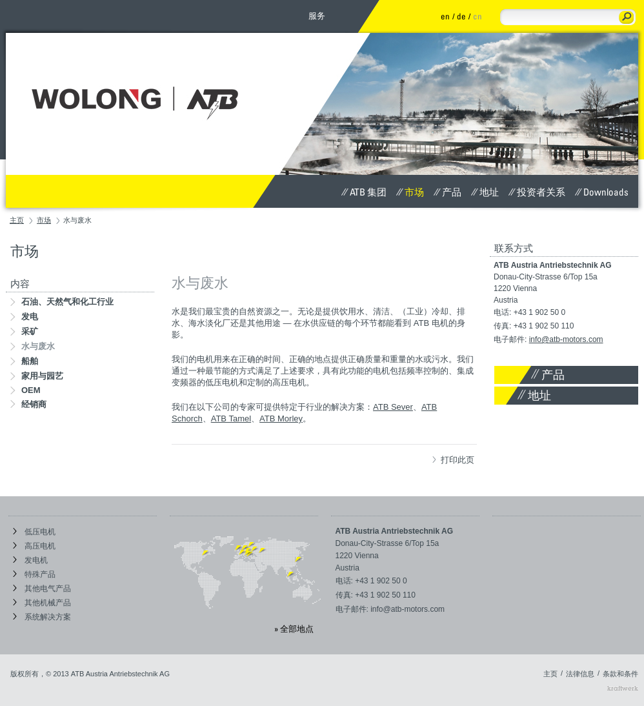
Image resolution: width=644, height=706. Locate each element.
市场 (410, 191)
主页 (17, 220)
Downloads (602, 191)
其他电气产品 (42, 588)
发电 (24, 316)
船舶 (24, 361)
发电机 (30, 560)
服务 (316, 15)
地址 (485, 191)
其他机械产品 (42, 602)
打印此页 (453, 459)
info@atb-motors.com (566, 339)
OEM (25, 390)
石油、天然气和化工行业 (62, 302)
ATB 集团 (364, 191)
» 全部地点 (294, 628)
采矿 (24, 331)
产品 (447, 191)
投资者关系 (536, 191)
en (445, 16)
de (461, 16)
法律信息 (580, 674)
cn (477, 16)
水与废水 (32, 346)
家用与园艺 (36, 376)
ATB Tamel (231, 418)
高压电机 (34, 545)
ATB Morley (281, 418)
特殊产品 (34, 574)
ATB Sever (393, 407)
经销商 (28, 404)
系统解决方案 (42, 616)
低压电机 (34, 531)
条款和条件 (620, 674)
